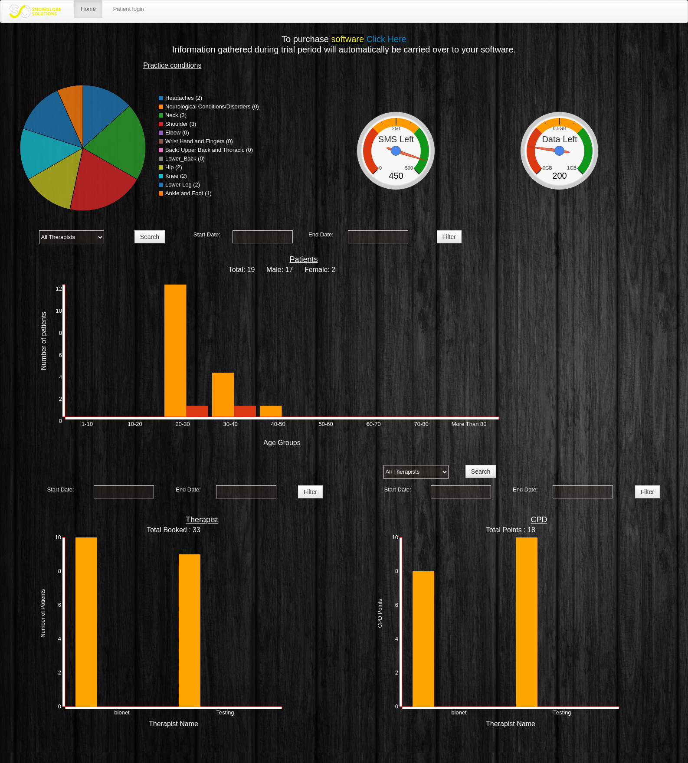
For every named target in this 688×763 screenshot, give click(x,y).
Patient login (128, 9)
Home (88, 9)
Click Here (386, 39)
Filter (449, 236)
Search (149, 236)
